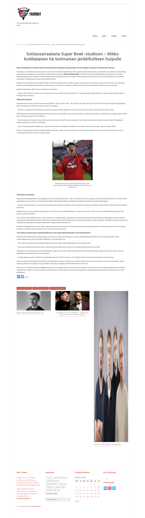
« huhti (77, 486)
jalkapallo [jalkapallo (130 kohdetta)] (52, 465)
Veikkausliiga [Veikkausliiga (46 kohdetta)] (53, 475)
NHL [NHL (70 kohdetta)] (49, 472)
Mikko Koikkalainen (57, 273)
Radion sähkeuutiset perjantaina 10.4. (30, 298)
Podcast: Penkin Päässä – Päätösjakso (107, 429)
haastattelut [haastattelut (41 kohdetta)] (60, 462)
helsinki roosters (24, 273)
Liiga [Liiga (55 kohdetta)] (63, 469)
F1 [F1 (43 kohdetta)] (49, 462)
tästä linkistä (36, 491)
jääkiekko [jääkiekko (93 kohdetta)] (52, 469)
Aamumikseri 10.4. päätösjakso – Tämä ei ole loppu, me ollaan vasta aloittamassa (72, 298)
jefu (35, 273)
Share (27, 262)
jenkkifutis (44, 273)
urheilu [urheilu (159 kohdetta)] (60, 472)
